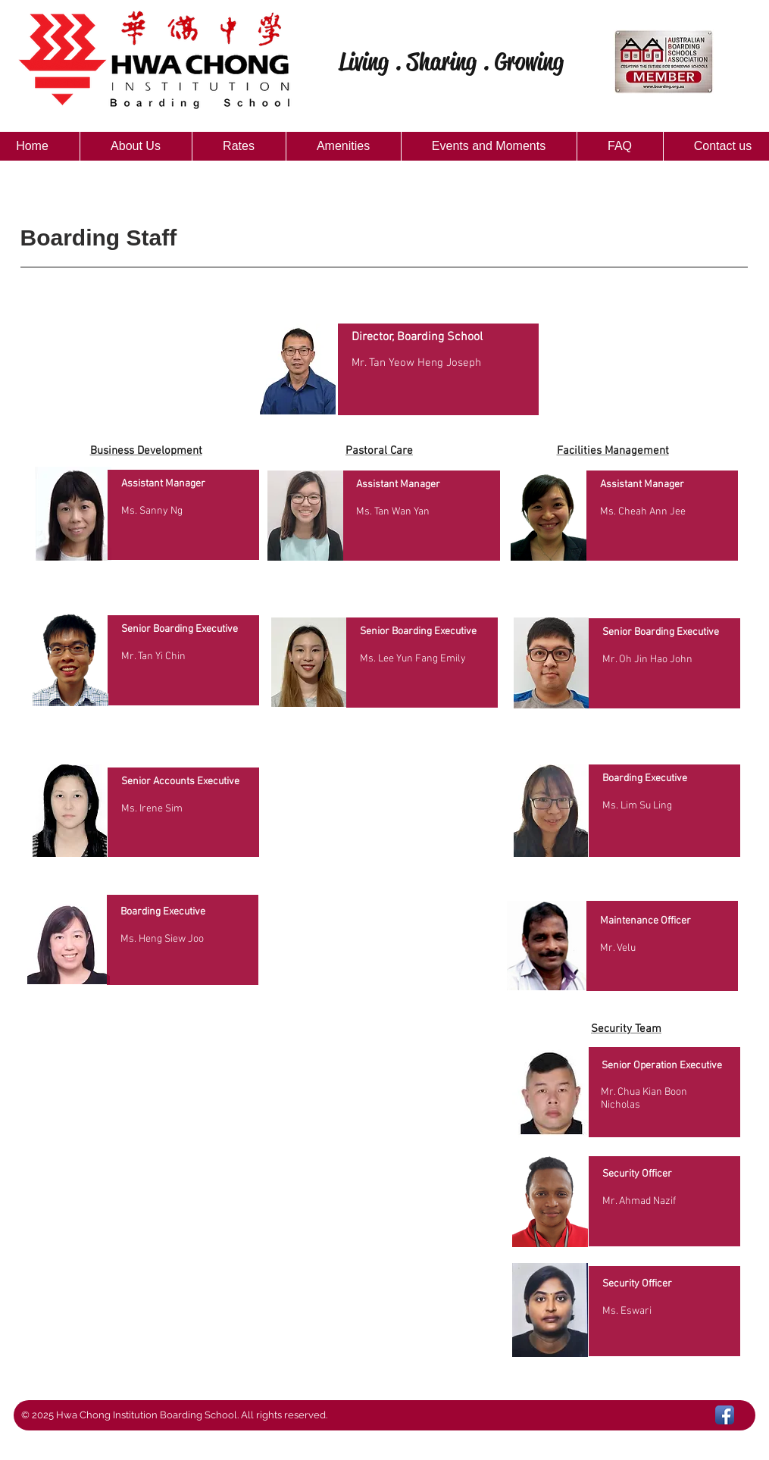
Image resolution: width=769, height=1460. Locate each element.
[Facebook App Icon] (724, 1414)
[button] (136, 146)
